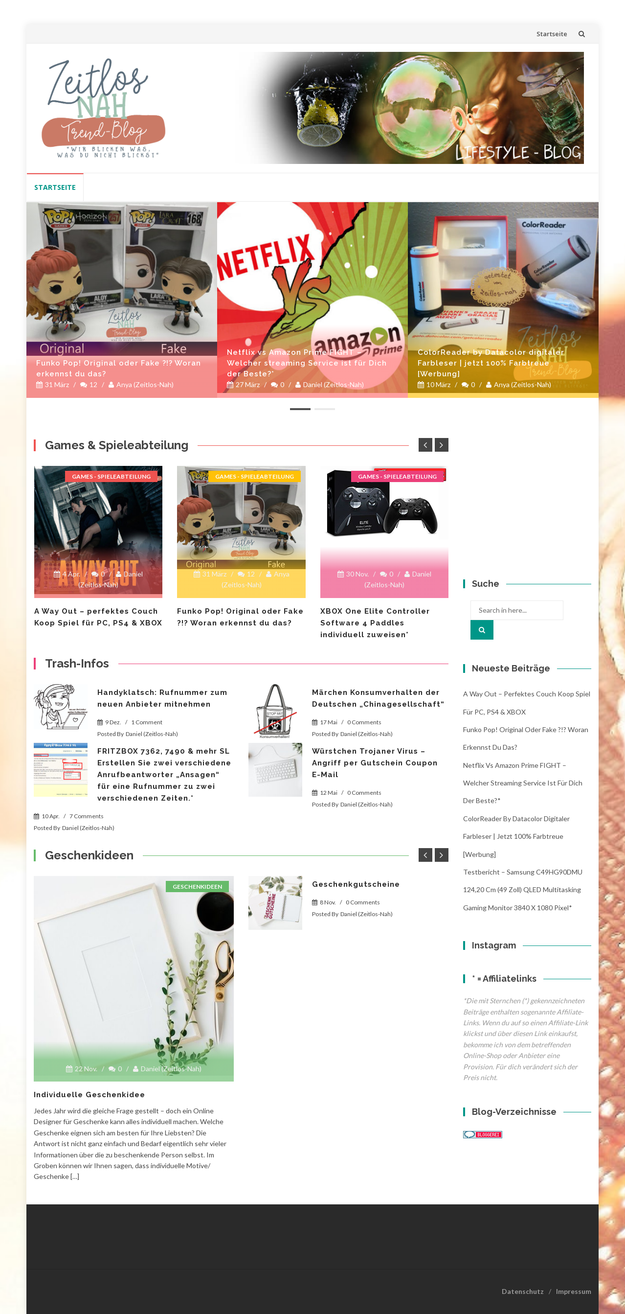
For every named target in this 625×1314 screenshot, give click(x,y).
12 (88, 384)
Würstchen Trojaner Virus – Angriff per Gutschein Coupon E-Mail (375, 763)
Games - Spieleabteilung (111, 476)
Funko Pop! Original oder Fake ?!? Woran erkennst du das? (118, 368)
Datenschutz (523, 1291)
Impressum (573, 1291)
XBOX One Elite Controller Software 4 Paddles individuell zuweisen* (375, 623)
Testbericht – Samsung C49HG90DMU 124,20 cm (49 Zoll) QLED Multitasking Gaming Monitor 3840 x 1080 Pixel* (522, 890)
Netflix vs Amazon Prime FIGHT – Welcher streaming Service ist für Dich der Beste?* (307, 363)
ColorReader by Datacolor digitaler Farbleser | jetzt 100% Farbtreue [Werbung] (491, 363)
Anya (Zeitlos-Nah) (141, 384)
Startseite (551, 33)
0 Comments (364, 722)
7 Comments (86, 816)
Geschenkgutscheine (356, 884)
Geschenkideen (197, 886)
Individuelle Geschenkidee (89, 1094)
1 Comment (146, 722)
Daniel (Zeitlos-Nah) (329, 384)
